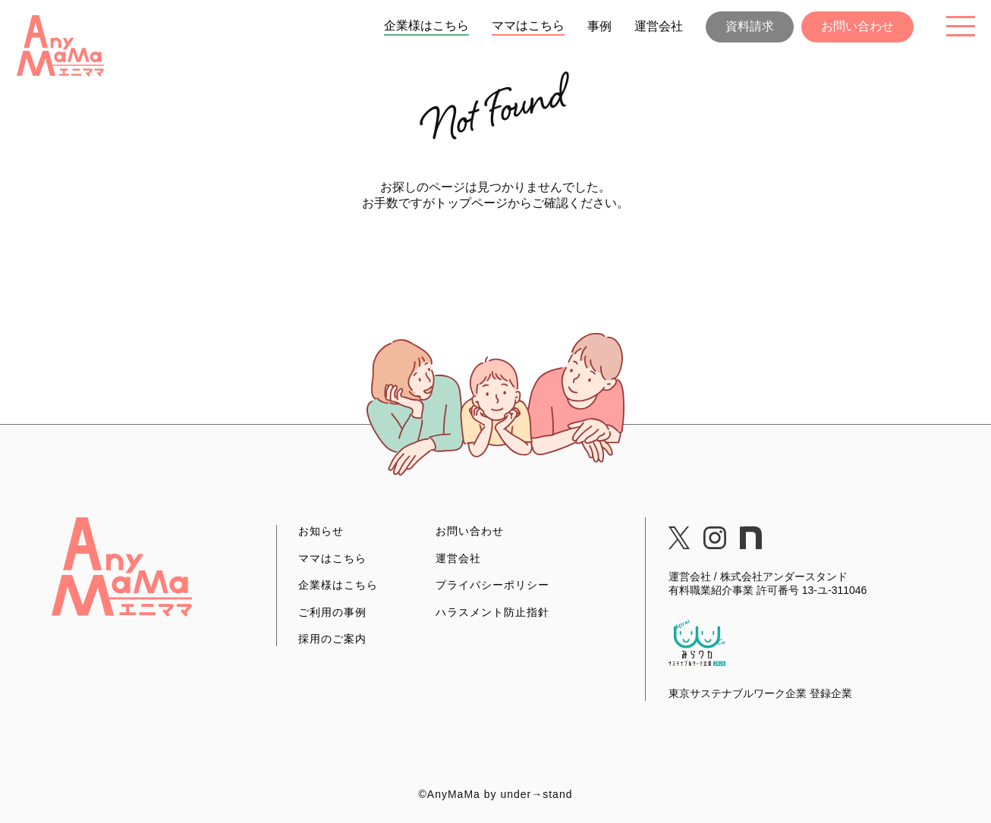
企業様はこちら (426, 25)
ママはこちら (528, 25)
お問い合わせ (857, 26)
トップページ (471, 202)
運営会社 (658, 26)
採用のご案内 (332, 639)
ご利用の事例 (332, 612)
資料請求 (749, 26)
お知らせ (321, 531)
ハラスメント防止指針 (492, 612)
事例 (599, 26)
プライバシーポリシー (492, 585)
